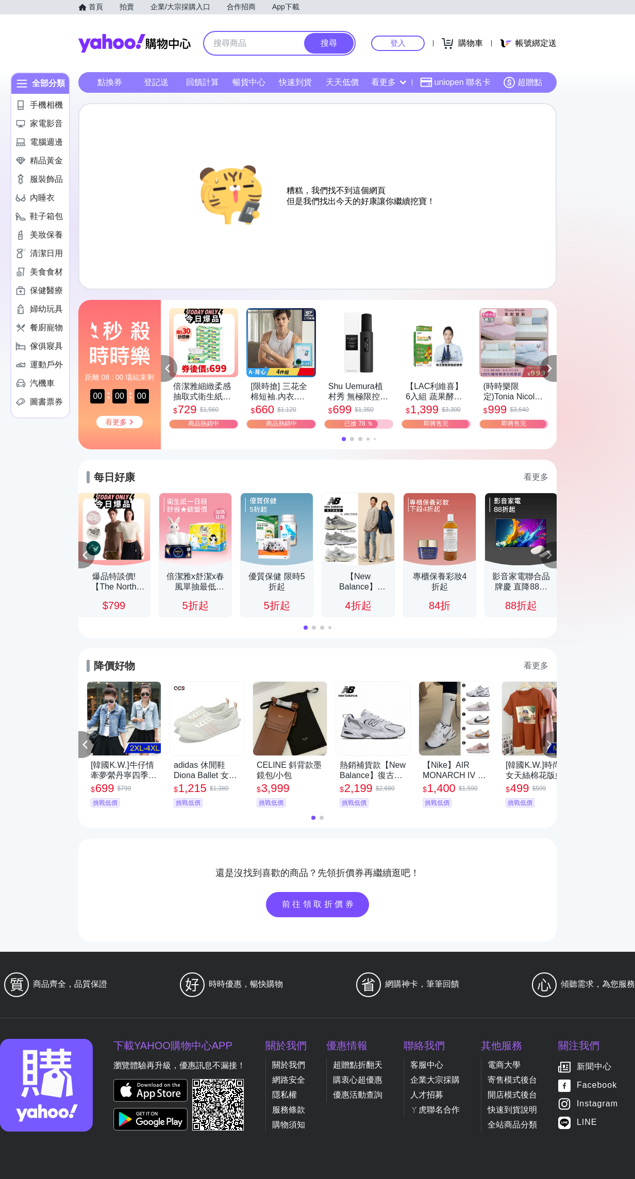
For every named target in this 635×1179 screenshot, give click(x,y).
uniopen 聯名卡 (455, 82)
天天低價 (342, 82)
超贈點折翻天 (357, 1064)
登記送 (156, 82)
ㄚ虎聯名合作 (435, 1109)
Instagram (597, 1104)
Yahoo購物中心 (134, 43)
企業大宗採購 (435, 1079)
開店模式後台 (512, 1094)
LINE (587, 1122)
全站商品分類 (512, 1124)
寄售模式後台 (512, 1079)
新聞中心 (594, 1067)
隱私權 (284, 1094)
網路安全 (288, 1079)
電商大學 (504, 1064)
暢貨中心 (248, 82)
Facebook (597, 1085)
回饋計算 (202, 82)
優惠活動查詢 (357, 1094)
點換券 (109, 82)
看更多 (388, 82)
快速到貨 (295, 82)
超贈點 (522, 82)
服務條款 (288, 1109)
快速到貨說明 (512, 1109)
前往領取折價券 (319, 904)
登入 (398, 43)
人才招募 (426, 1094)
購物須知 (288, 1124)
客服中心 (426, 1064)
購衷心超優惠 (357, 1079)
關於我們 (288, 1064)
